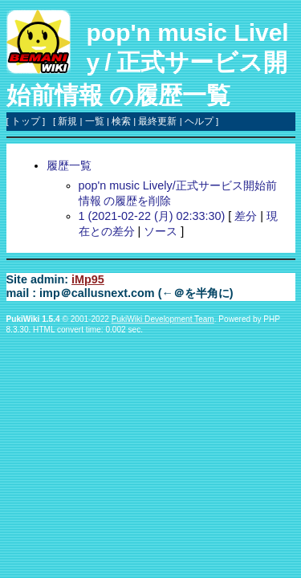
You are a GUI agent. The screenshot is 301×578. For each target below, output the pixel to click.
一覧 (94, 121)
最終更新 (157, 121)
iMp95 (87, 279)
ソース (160, 231)
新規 (67, 121)
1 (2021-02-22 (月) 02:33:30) (152, 216)
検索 (121, 121)
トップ (25, 121)
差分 (245, 216)
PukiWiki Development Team (163, 319)
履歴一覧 (69, 165)
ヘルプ (199, 121)
